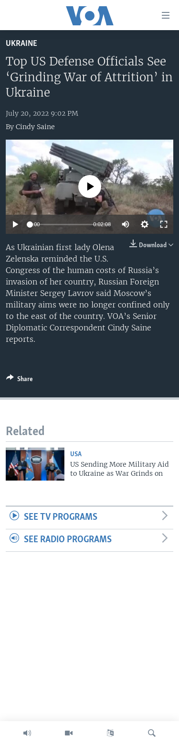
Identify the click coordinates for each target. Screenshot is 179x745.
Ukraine (21, 44)
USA (76, 454)
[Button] (19, 381)
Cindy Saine (35, 126)
